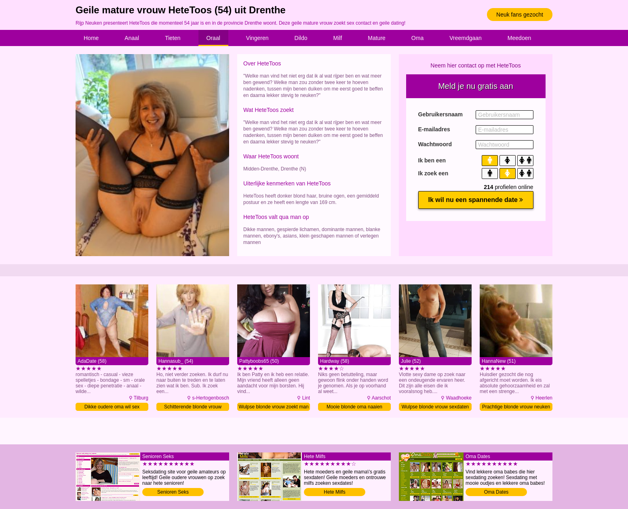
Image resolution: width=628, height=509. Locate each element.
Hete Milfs (334, 492)
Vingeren (257, 38)
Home (91, 38)
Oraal (213, 38)
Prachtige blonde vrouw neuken (516, 407)
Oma (417, 38)
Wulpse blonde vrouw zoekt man (273, 407)
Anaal (131, 38)
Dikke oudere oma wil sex (112, 407)
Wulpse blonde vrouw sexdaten (435, 407)
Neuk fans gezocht (519, 14)
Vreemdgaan (465, 38)
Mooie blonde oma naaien (354, 407)
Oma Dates (496, 492)
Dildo (301, 38)
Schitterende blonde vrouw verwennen (192, 407)
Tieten (172, 38)
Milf (337, 38)
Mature (377, 38)
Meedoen (519, 38)
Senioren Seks (173, 492)
